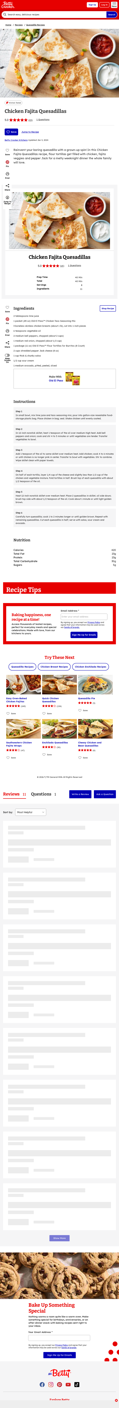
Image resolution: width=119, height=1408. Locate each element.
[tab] (14, 794)
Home (8, 25)
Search (111, 14)
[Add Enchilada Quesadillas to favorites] (44, 754)
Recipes (19, 25)
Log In (104, 5)
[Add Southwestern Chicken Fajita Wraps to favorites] (8, 758)
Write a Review (80, 794)
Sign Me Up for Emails (84, 634)
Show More (59, 1238)
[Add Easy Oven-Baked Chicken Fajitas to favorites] (8, 713)
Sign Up (92, 5)
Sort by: (8, 812)
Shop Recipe (108, 308)
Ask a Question (104, 794)
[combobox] (54, 14)
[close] (116, 1400)
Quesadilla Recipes (35, 25)
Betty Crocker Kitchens (16, 140)
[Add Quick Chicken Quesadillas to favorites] (44, 713)
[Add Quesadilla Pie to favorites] (80, 710)
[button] (7, 163)
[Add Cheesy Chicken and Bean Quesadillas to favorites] (80, 758)
